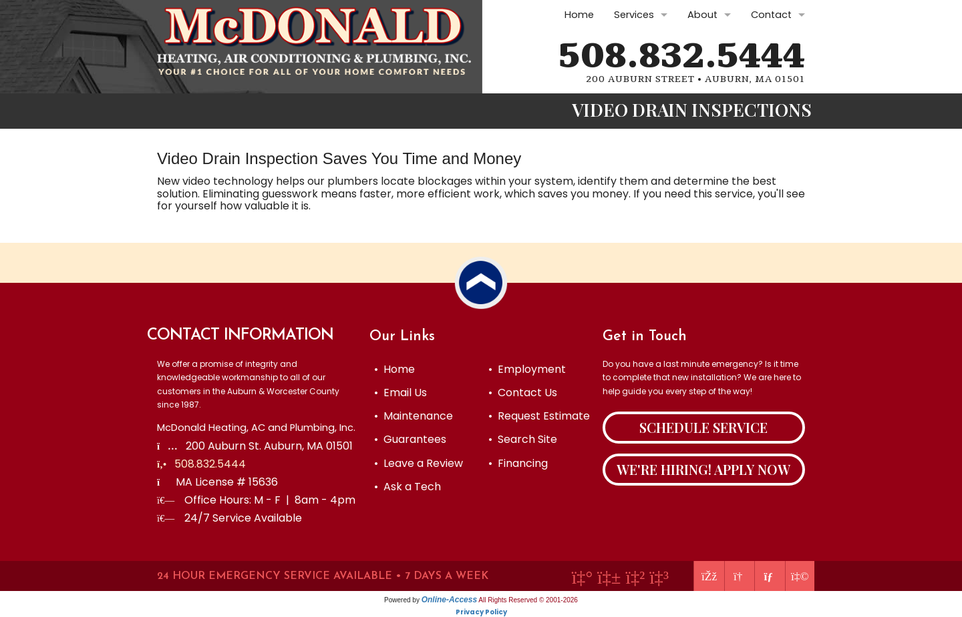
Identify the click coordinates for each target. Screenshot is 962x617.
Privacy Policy (481, 612)
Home (579, 14)
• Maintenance (413, 416)
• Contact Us (522, 392)
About (702, 14)
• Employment (527, 369)
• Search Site (522, 439)
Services (634, 14)
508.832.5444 (681, 56)
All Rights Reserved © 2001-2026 (528, 600)
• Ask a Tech (407, 486)
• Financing (518, 463)
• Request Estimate (539, 416)
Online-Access (449, 599)
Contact (771, 14)
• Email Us (400, 392)
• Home (394, 369)
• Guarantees (410, 439)
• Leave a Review (418, 463)
